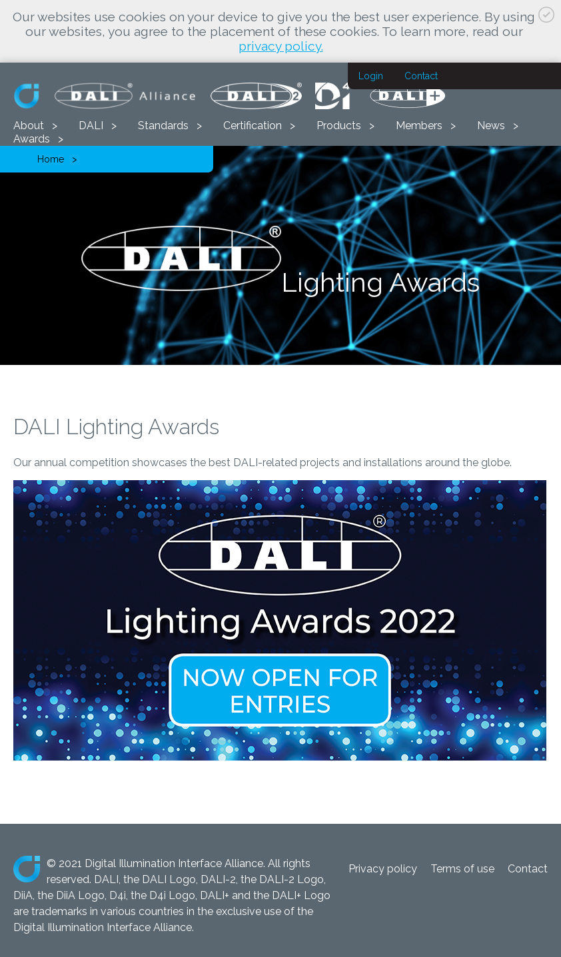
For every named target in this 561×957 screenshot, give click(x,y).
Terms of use (462, 868)
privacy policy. (281, 46)
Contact (421, 76)
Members (419, 125)
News (491, 125)
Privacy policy (382, 868)
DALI (91, 125)
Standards (163, 125)
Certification (252, 125)
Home (50, 159)
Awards (31, 139)
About (28, 125)
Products (338, 125)
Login (370, 76)
